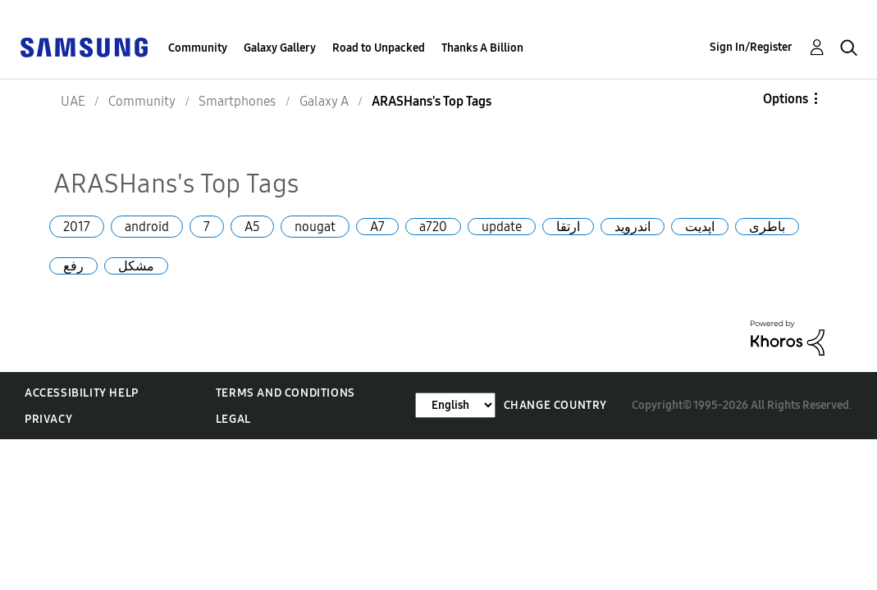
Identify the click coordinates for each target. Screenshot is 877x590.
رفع (73, 266)
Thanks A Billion (482, 48)
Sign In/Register (751, 47)
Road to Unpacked (378, 48)
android (147, 226)
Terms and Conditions (285, 393)
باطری (767, 226)
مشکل (136, 266)
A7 (377, 226)
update (502, 226)
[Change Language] (455, 405)
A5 (252, 226)
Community (197, 48)
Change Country (555, 405)
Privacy (48, 419)
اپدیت (700, 226)
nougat (315, 226)
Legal (233, 419)
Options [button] (785, 99)
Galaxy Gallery (280, 48)
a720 (433, 226)
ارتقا (568, 226)
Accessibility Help (82, 393)
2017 (76, 226)
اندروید (632, 226)
